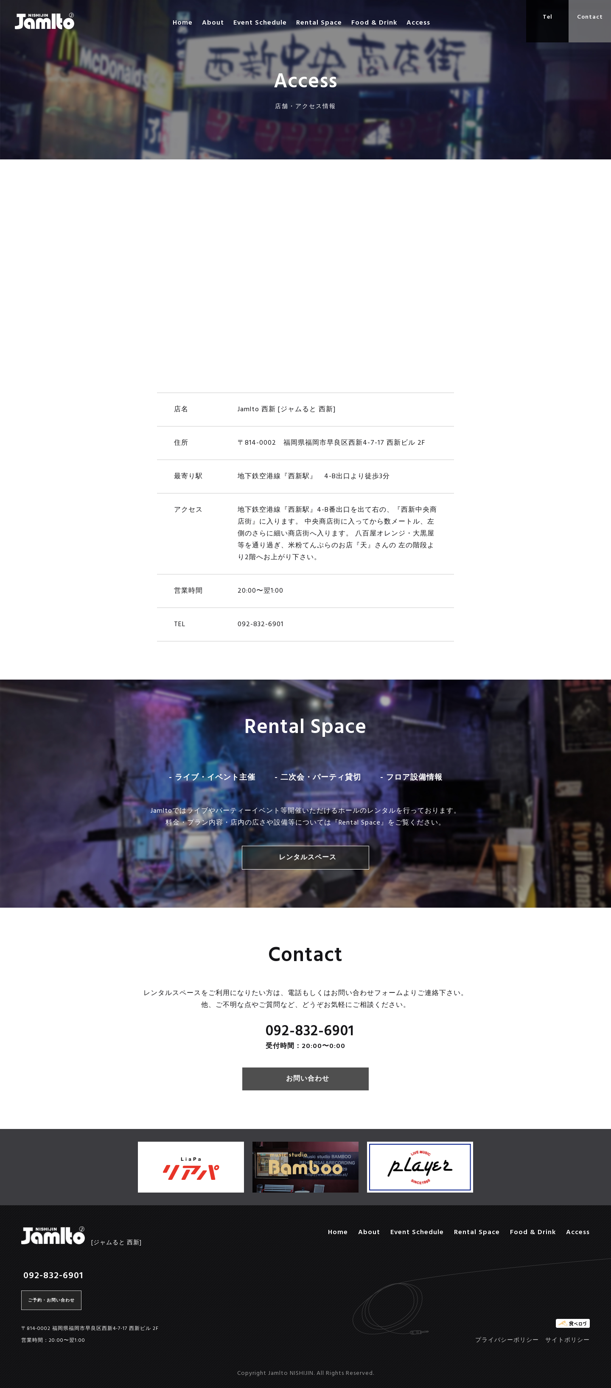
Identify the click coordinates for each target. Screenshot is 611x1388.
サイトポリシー (567, 1340)
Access (418, 22)
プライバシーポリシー (507, 1340)
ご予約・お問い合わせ (51, 1300)
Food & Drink (374, 22)
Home (183, 22)
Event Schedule (260, 22)
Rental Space (319, 22)
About (213, 22)
